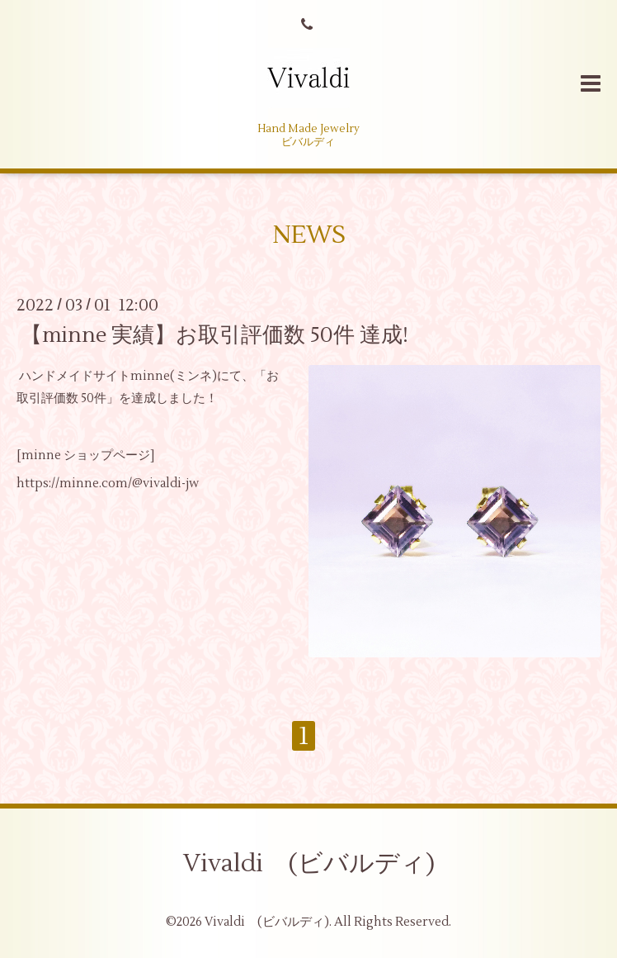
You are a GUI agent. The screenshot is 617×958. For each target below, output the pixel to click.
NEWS (309, 235)
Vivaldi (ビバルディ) (309, 863)
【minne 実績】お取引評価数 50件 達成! (214, 334)
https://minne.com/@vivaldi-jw (107, 483)
